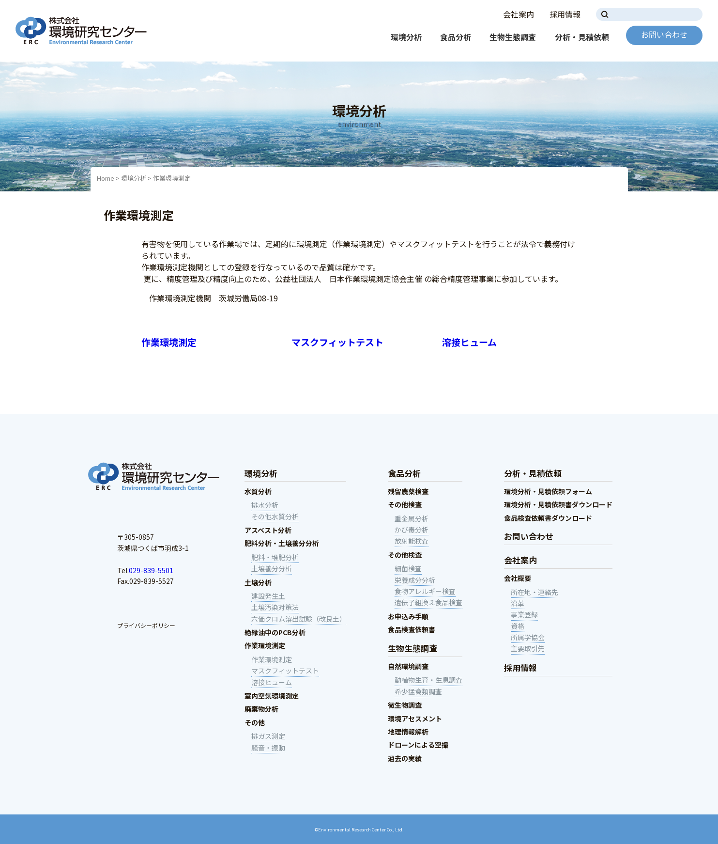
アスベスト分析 (267, 530)
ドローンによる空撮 (418, 745)
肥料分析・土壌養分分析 (281, 543)
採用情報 (565, 14)
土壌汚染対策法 (275, 607)
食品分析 (455, 37)
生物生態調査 (512, 37)
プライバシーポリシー (146, 625)
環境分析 (406, 37)
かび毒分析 (411, 529)
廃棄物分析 (261, 709)
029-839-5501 (151, 570)
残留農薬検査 (408, 491)
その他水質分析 (275, 516)
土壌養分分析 (271, 568)
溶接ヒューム (469, 341)
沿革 (517, 603)
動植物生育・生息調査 (428, 680)
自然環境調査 (408, 666)
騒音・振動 (268, 747)
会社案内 (518, 14)
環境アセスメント (415, 718)
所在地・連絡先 (534, 592)
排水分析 (264, 505)
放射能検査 (411, 541)
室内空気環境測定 (271, 696)
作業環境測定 (169, 341)
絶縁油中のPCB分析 (275, 632)
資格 (517, 626)
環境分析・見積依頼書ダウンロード (558, 504)
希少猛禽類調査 (418, 691)
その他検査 (405, 504)
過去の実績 (405, 758)
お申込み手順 (408, 616)
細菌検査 (408, 568)
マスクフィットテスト (337, 341)
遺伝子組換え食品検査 (428, 602)
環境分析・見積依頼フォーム (548, 491)
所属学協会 (528, 637)
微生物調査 (405, 705)
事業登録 (524, 614)
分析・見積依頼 (582, 37)
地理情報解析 (408, 731)
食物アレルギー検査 (425, 591)
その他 (254, 722)
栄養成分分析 (415, 580)
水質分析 (258, 491)
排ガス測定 (268, 736)
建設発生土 (268, 596)
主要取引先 (528, 648)
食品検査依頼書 (411, 629)
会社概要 (517, 578)
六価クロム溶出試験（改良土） (298, 619)
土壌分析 (258, 582)
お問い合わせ (664, 34)
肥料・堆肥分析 (275, 557)
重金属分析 (411, 518)
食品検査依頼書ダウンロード (548, 518)
